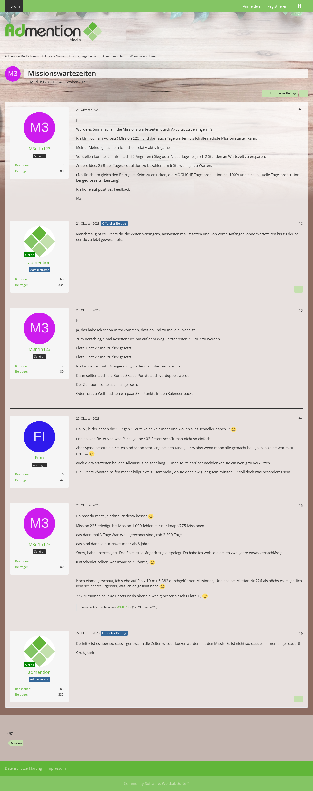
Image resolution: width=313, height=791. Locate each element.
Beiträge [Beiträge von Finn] (21, 480)
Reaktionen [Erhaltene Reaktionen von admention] (22, 279)
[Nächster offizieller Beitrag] (298, 289)
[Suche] (299, 6)
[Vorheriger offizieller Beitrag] (298, 699)
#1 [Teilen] (300, 109)
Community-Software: (156, 783)
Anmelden (251, 6)
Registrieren (277, 6)
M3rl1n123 (39, 82)
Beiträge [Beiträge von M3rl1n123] (21, 171)
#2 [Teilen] (300, 223)
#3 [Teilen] (300, 310)
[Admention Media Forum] (156, 32)
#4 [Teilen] (300, 418)
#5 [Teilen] (300, 505)
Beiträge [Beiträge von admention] (21, 285)
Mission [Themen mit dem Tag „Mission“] (16, 743)
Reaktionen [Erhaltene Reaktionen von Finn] (22, 474)
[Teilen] (303, 93)
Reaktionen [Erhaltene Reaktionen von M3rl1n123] (22, 165)
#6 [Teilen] (300, 633)
